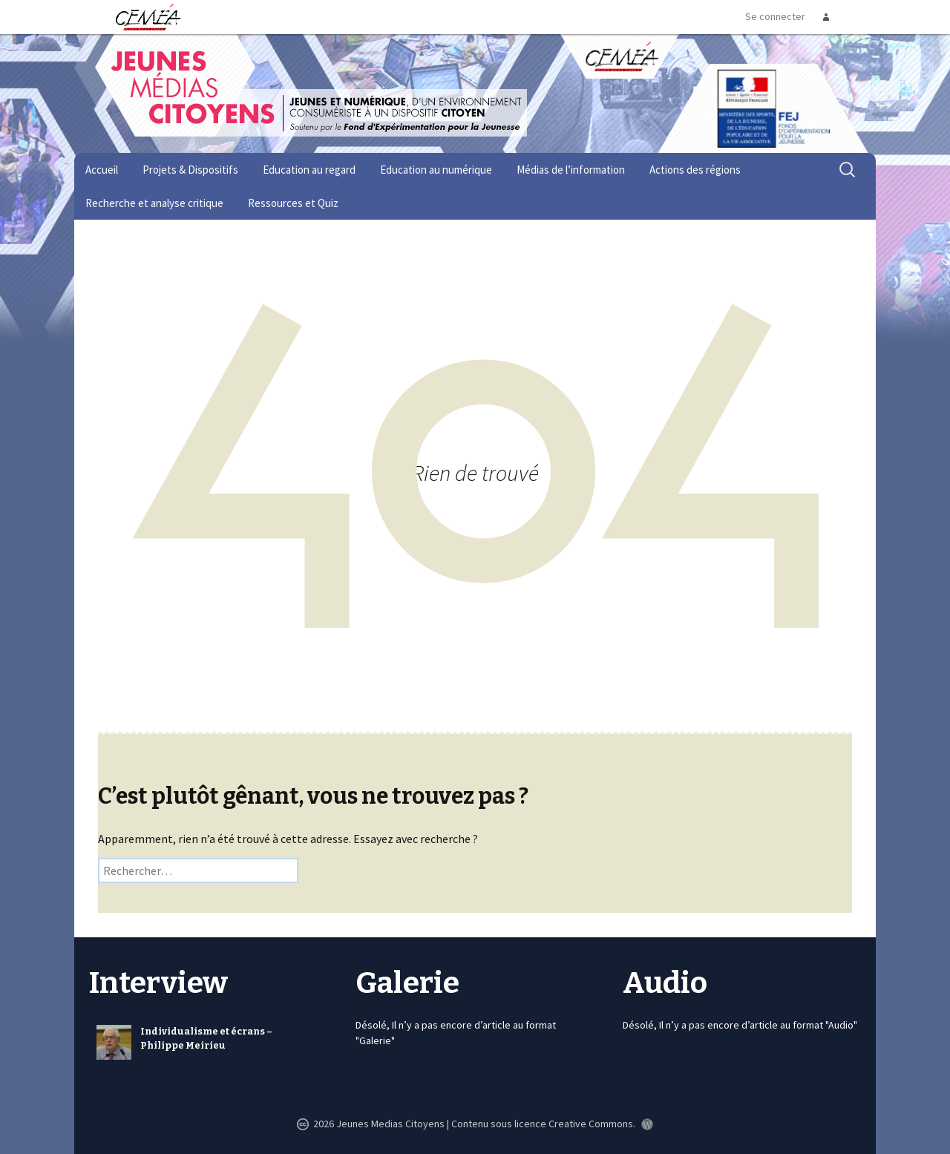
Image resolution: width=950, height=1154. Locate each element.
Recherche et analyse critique (154, 203)
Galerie (407, 983)
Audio (665, 983)
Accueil (101, 170)
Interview (158, 983)
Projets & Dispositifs (190, 170)
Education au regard (309, 170)
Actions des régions (695, 170)
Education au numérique (436, 170)
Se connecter (775, 16)
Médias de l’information (571, 170)
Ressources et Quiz (293, 203)
